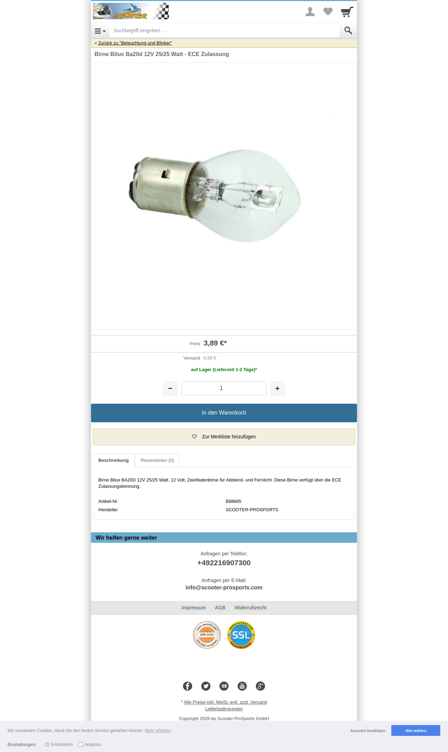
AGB (220, 607)
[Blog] (224, 686)
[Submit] (348, 30)
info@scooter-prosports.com (224, 587)
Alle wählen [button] (416, 731)
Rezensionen (157, 460)
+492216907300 (224, 563)
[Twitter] (206, 686)
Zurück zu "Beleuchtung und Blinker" (135, 43)
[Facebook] (187, 686)
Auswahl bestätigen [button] (368, 731)
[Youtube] (242, 686)
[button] (224, 437)
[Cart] (347, 11)
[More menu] (310, 11)
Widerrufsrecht (250, 607)
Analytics (93, 744)
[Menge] (223, 388)
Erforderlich (61, 744)
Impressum (194, 607)
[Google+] (260, 686)
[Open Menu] (100, 30)
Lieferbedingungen (224, 708)
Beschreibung (113, 460)
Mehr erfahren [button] (158, 730)
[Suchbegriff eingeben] (225, 30)
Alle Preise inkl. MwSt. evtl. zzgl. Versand (225, 702)
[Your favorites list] (328, 11)
